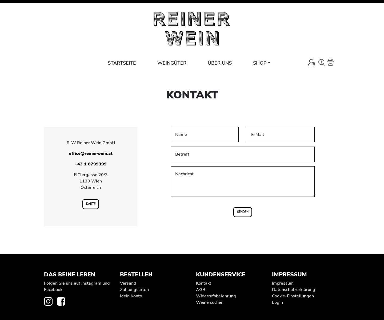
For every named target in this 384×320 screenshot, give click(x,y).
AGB (200, 290)
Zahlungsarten (134, 290)
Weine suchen (209, 302)
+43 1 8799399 (91, 164)
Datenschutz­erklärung (293, 290)
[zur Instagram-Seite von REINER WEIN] (50, 301)
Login (277, 302)
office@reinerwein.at (91, 153)
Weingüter (171, 63)
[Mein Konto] (311, 63)
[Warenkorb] (333, 63)
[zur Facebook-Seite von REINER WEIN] (63, 301)
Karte (90, 204)
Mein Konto (131, 296)
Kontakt (203, 283)
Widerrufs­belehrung (216, 296)
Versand (128, 283)
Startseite (122, 63)
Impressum (283, 283)
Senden (243, 212)
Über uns (220, 63)
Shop (260, 63)
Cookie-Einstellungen (293, 296)
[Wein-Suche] (322, 63)
